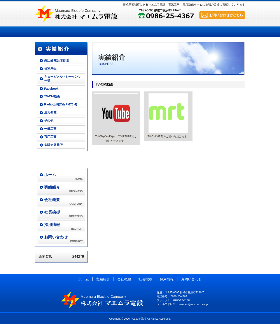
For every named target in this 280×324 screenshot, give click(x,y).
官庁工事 (50, 136)
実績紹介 (80, 31)
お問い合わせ (200, 31)
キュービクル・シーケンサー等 (62, 78)
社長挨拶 (140, 31)
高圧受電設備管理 (56, 60)
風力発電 (50, 112)
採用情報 (170, 31)
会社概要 (110, 31)
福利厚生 (50, 68)
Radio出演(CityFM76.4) (60, 104)
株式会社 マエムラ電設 (76, 13)
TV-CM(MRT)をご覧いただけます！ (168, 136)
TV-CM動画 (52, 96)
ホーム (50, 31)
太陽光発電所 (53, 145)
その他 (48, 120)
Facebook (51, 88)
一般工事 (50, 128)
